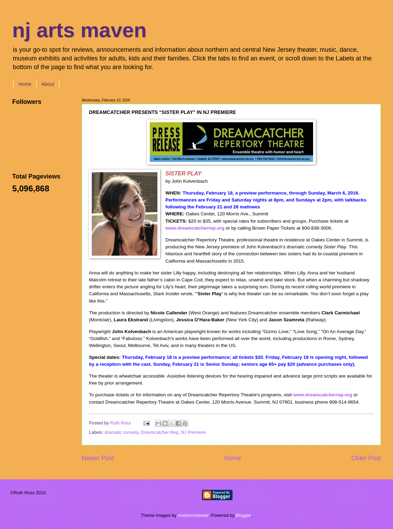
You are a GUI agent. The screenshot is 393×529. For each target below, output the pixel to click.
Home (24, 84)
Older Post (366, 458)
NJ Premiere (193, 432)
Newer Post (98, 458)
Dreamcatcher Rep (159, 432)
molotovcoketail (193, 515)
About (47, 84)
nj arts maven (79, 30)
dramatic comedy (121, 432)
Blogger (243, 515)
